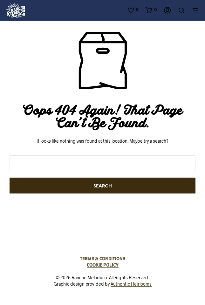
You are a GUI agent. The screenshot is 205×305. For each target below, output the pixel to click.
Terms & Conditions (102, 258)
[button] (132, 10)
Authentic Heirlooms (131, 284)
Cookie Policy (103, 265)
